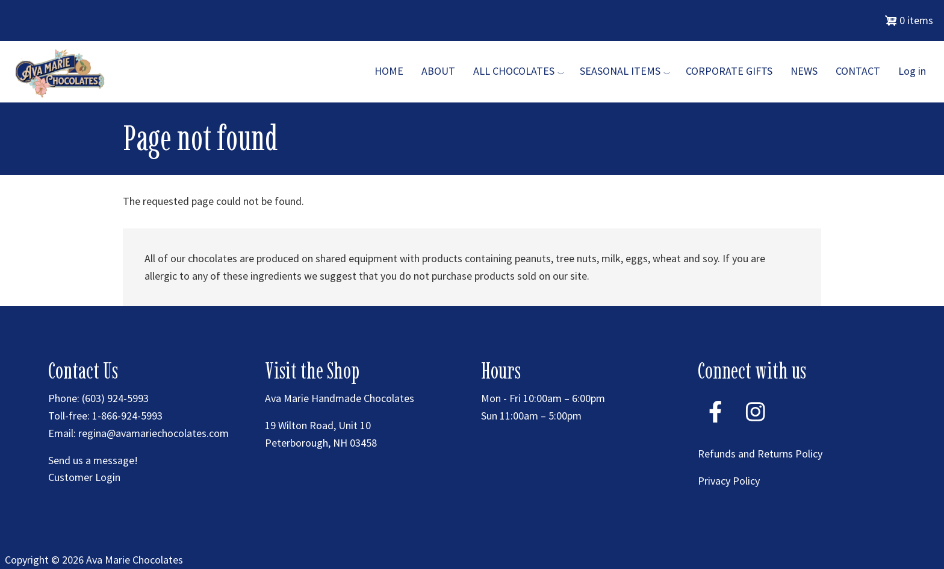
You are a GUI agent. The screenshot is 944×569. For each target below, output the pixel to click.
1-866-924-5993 (127, 416)
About (438, 71)
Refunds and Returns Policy (760, 454)
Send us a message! (93, 460)
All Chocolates (513, 71)
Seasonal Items (620, 71)
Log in (912, 71)
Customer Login (84, 477)
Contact (858, 71)
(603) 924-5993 (115, 398)
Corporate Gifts (729, 71)
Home (388, 71)
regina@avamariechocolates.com (153, 433)
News (804, 71)
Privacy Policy (729, 481)
